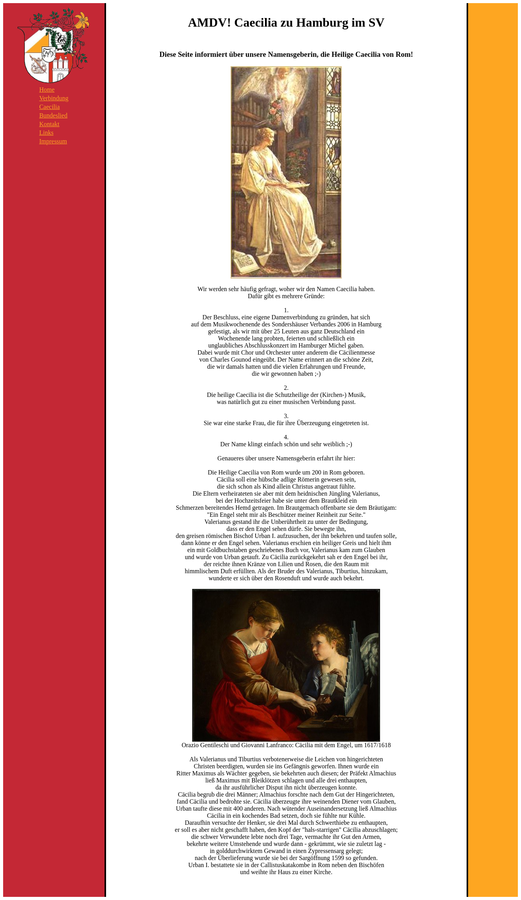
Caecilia (49, 106)
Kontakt (49, 124)
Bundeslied (53, 115)
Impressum (53, 141)
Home (46, 89)
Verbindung (54, 98)
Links (46, 132)
